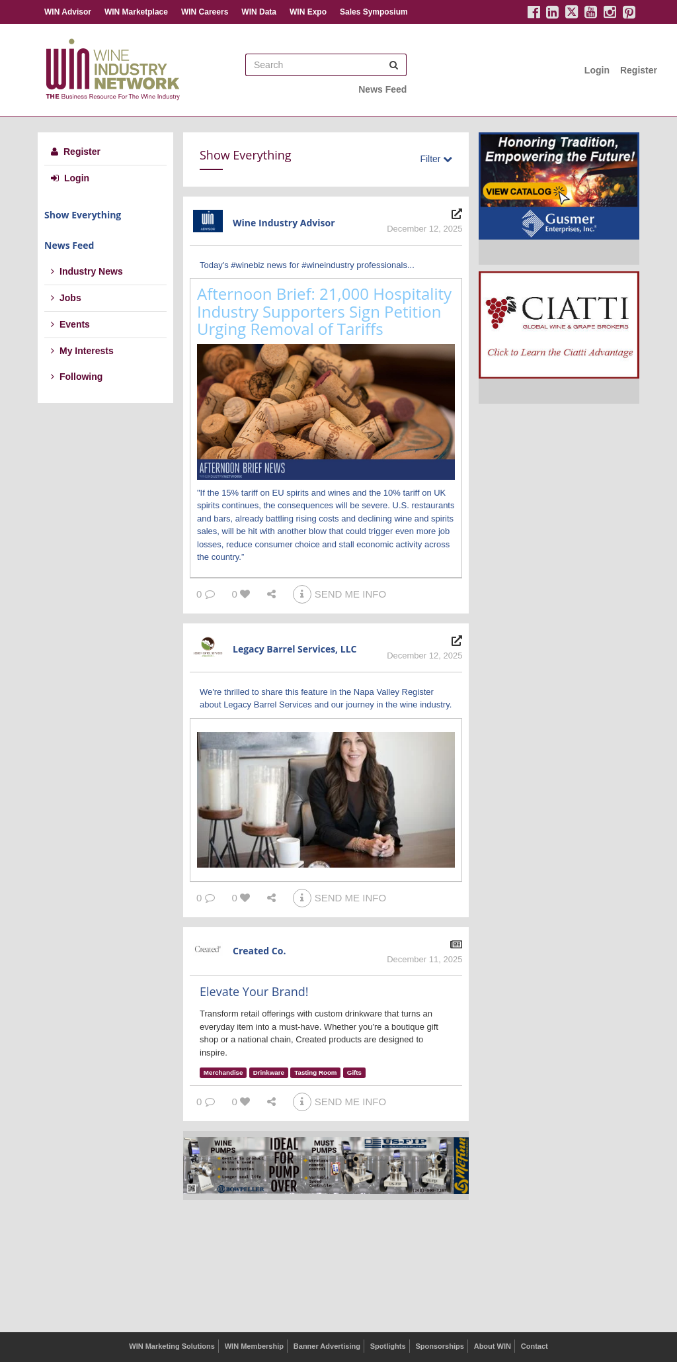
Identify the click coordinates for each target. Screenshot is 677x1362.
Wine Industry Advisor (284, 222)
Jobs (66, 298)
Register (638, 70)
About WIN (492, 1346)
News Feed (382, 89)
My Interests (82, 350)
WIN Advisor (67, 12)
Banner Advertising (327, 1346)
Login (597, 70)
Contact (534, 1346)
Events (70, 324)
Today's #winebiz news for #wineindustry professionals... (307, 265)
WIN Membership (254, 1346)
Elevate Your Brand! (254, 991)
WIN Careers (204, 12)
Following (76, 376)
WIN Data (258, 12)
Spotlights (388, 1346)
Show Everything (82, 214)
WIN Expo (308, 12)
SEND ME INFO (339, 594)
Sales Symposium (374, 12)
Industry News (87, 271)
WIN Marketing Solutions (172, 1346)
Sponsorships (439, 1346)
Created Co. (259, 950)
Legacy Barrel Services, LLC (294, 649)
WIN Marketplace (136, 12)
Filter (436, 159)
